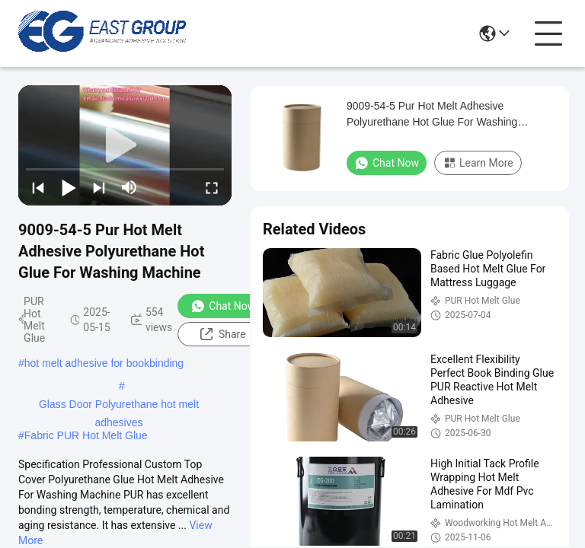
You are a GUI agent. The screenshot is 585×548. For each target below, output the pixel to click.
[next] (99, 187)
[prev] (38, 187)
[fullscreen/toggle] (212, 187)
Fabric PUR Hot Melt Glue (86, 435)
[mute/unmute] (129, 187)
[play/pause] (68, 187)
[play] (125, 145)
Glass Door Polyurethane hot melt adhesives (119, 405)
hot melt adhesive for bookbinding (104, 363)
